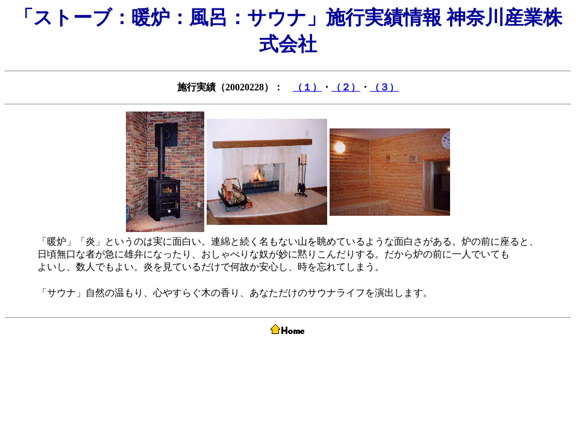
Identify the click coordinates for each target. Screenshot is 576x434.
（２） (345, 87)
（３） (384, 87)
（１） (307, 87)
